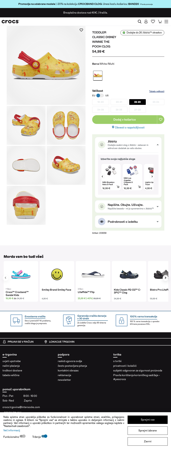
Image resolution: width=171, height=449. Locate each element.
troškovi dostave (12, 370)
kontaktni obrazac (68, 370)
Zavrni (147, 441)
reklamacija (64, 375)
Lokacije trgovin (59, 341)
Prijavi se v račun (18, 341)
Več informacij (11, 430)
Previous (102, 176)
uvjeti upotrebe (12, 361)
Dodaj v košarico (124, 119)
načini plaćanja (11, 365)
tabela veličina (11, 375)
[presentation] (5, 278)
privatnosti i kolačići (125, 365)
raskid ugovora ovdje (70, 361)
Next (152, 176)
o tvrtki (117, 361)
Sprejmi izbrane (147, 430)
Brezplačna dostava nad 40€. (80, 12)
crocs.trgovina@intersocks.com (21, 407)
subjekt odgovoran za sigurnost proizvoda (137, 370)
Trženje (36, 436)
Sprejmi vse (148, 419)
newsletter (64, 379)
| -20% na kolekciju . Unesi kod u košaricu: (73, 4)
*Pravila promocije (146, 4)
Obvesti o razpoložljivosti (130, 127)
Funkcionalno (11, 436)
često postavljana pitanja (72, 365)
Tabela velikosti (156, 91)
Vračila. (103, 12)
